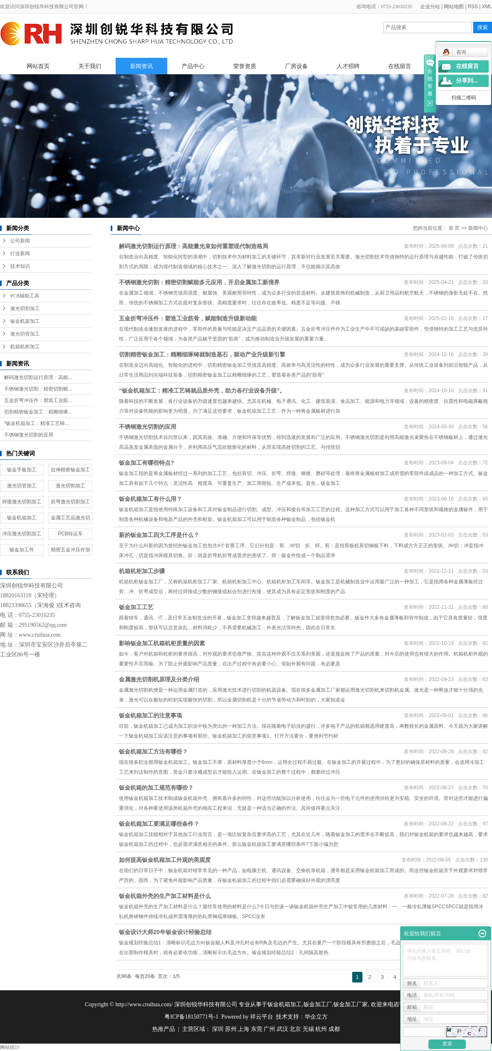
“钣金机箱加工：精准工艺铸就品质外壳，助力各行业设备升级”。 (202, 390)
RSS (473, 6)
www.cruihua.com (40, 635)
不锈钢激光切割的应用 (28, 435)
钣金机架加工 (25, 321)
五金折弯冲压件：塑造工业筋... (38, 400)
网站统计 (10, 1047)
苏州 (231, 1029)
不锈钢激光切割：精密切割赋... (38, 389)
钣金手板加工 (21, 470)
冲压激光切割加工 (21, 534)
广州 (269, 1029)
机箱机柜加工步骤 (142, 571)
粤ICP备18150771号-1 (191, 1017)
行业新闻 (20, 253)
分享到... (467, 81)
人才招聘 (348, 66)
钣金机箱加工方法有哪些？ (153, 751)
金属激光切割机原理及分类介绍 (159, 679)
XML (487, 6)
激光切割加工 (25, 308)
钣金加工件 (21, 550)
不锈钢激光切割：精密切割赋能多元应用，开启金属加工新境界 (199, 282)
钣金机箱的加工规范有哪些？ (156, 787)
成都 (334, 1029)
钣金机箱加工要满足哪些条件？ (159, 823)
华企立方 (316, 1017)
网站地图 (454, 6)
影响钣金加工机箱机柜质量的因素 (162, 643)
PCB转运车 (70, 534)
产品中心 (193, 66)
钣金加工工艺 (136, 607)
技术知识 (20, 266)
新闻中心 (478, 228)
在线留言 (399, 66)
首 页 (454, 228)
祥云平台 (261, 1017)
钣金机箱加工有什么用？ (150, 499)
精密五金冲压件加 (70, 550)
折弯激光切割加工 (70, 502)
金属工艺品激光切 (70, 518)
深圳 (217, 1029)
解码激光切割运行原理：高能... (38, 377)
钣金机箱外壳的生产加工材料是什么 (165, 896)
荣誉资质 (244, 66)
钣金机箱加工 (21, 518)
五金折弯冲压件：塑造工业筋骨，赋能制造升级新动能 (188, 318)
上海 (243, 1029)
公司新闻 (20, 241)
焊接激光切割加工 (21, 502)
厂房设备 (296, 66)
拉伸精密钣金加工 (70, 470)
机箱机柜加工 (25, 347)
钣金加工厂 (317, 1004)
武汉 (282, 1029)
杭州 (321, 1029)
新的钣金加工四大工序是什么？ (159, 535)
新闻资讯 (141, 66)
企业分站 (430, 6)
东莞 (256, 1029)
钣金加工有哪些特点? (146, 462)
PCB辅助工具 (24, 296)
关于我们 (89, 66)
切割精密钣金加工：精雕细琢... (38, 412)
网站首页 (38, 66)
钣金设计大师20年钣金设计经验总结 (165, 932)
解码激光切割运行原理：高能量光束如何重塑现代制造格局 (193, 246)
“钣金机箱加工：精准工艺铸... (36, 423)
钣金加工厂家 (350, 1004)
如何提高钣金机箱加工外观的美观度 (165, 860)
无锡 (308, 1029)
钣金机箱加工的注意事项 (150, 715)
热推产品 (163, 1029)
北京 (295, 1029)
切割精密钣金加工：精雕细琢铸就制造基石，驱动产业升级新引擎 (202, 354)
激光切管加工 (25, 334)
